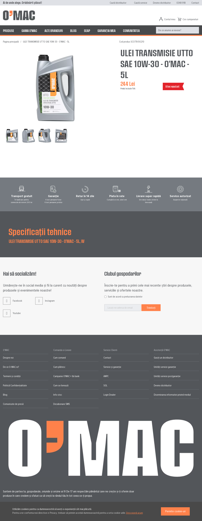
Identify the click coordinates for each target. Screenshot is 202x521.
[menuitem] (8, 30)
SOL (105, 385)
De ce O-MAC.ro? (11, 366)
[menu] (101, 30)
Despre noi (8, 357)
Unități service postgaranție (167, 376)
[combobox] (177, 30)
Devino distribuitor (162, 2)
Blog (5, 394)
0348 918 (181, 2)
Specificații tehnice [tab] (40, 231)
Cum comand (59, 357)
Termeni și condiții (12, 376)
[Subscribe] (151, 307)
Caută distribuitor (118, 2)
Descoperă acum (134, 513)
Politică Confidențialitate (15, 385)
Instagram (45, 303)
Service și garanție (112, 366)
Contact (195, 2)
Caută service (140, 2)
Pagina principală (11, 41)
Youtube (12, 316)
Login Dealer (109, 394)
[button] (29, 135)
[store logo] (19, 15)
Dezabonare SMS (61, 404)
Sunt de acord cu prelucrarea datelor (125, 296)
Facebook (12, 303)
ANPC (106, 376)
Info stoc (57, 394)
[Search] (195, 30)
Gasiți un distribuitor (163, 357)
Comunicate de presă (13, 404)
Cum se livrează (60, 385)
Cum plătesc (59, 366)
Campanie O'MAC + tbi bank (66, 376)
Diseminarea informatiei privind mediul (172, 394)
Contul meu (169, 19)
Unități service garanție (165, 366)
